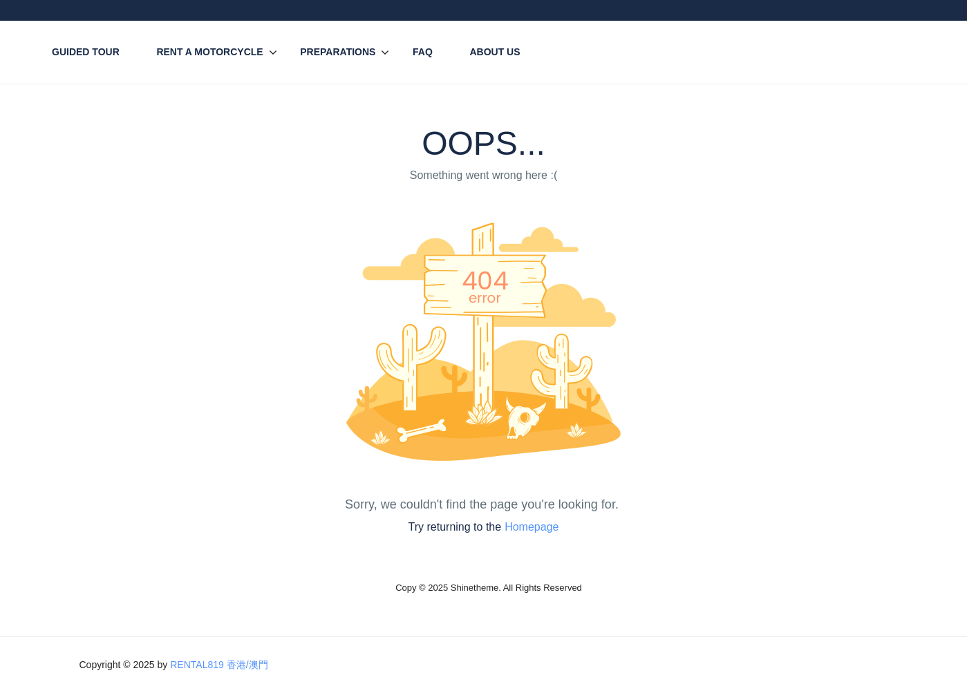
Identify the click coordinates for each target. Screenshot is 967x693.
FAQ (423, 51)
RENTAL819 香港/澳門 (218, 664)
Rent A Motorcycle (209, 51)
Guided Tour (86, 51)
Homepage (531, 527)
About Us (494, 51)
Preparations (337, 51)
